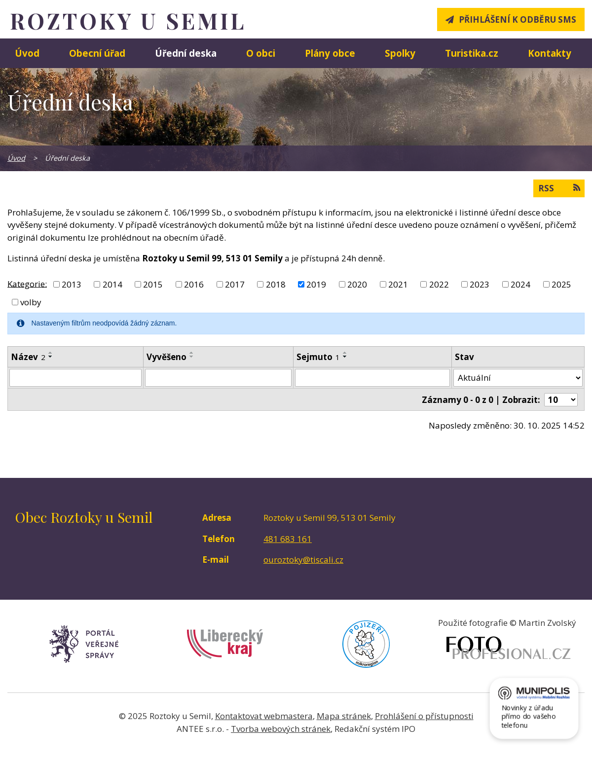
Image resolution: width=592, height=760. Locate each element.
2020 (357, 284)
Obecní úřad (97, 53)
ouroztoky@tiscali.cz (303, 559)
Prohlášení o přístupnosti (424, 716)
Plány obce (330, 53)
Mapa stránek (344, 716)
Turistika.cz (471, 53)
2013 (71, 284)
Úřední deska (186, 53)
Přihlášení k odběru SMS (517, 19)
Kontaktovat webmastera (264, 716)
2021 (398, 284)
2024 (520, 284)
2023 (479, 284)
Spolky (400, 53)
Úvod (27, 53)
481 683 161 (287, 538)
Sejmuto (318, 356)
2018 (276, 284)
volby (30, 302)
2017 (235, 284)
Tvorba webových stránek (281, 728)
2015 (153, 284)
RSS (559, 188)
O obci (260, 53)
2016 (194, 284)
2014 (112, 284)
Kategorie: (27, 283)
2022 (439, 284)
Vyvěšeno (166, 356)
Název (28, 356)
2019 (316, 284)
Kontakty (549, 53)
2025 (561, 284)
